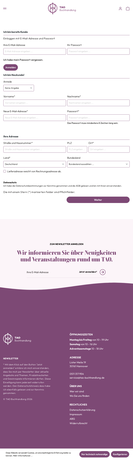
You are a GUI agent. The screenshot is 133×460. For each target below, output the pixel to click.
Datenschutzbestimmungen (29, 185)
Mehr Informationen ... (22, 455)
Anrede (7, 81)
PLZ (69, 143)
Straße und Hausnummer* (18, 143)
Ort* (91, 143)
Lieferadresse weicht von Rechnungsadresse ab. (34, 171)
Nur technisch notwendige (94, 454)
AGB (78, 185)
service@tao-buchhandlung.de (87, 377)
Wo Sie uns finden (79, 395)
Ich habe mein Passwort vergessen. (23, 59)
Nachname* (74, 96)
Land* (6, 157)
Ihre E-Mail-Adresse (14, 45)
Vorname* (9, 96)
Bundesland (73, 157)
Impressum (76, 414)
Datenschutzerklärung (82, 409)
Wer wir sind (77, 391)
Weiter (98, 199)
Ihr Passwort (74, 45)
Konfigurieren (120, 454)
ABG (72, 418)
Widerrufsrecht (78, 423)
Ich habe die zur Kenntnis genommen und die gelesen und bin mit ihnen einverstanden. (62, 185)
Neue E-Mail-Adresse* (15, 111)
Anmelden (10, 67)
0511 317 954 (77, 373)
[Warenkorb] (128, 8)
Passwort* (73, 111)
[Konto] (120, 8)
